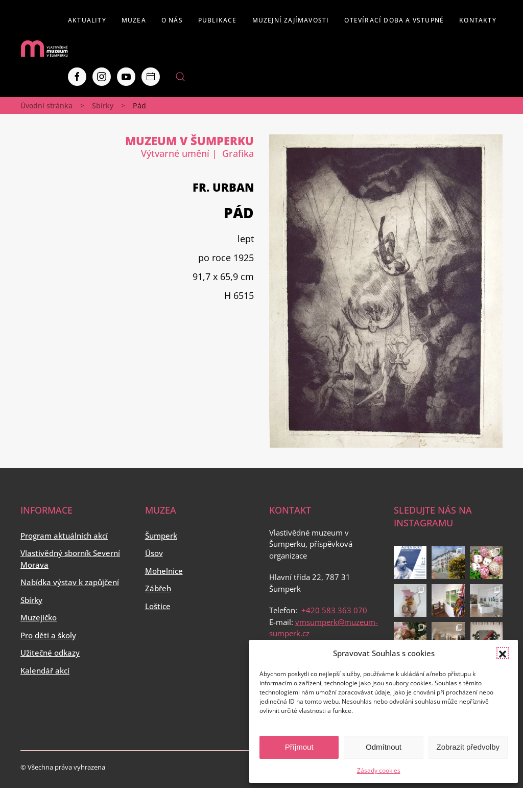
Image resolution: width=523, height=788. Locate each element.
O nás (172, 20)
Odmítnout (383, 747)
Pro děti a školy (48, 635)
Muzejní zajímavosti (290, 20)
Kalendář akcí (44, 670)
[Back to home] (44, 48)
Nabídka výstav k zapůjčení (69, 582)
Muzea (134, 20)
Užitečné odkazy (50, 652)
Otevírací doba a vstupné (394, 20)
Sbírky (102, 105)
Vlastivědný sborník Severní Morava (70, 559)
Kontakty (477, 20)
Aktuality (87, 20)
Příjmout (299, 747)
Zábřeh (158, 588)
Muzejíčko (38, 617)
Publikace (217, 20)
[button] (502, 653)
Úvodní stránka (46, 105)
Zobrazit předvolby (468, 747)
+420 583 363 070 (334, 610)
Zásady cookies (378, 770)
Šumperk (161, 535)
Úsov (154, 553)
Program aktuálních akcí (64, 535)
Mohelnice (164, 571)
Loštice (158, 606)
